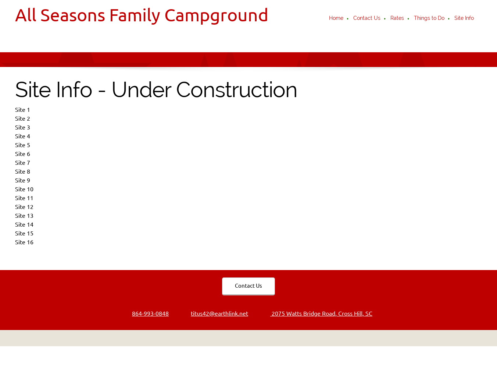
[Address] (317, 313)
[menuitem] (336, 18)
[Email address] (215, 313)
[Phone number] (146, 313)
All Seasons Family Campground (141, 15)
